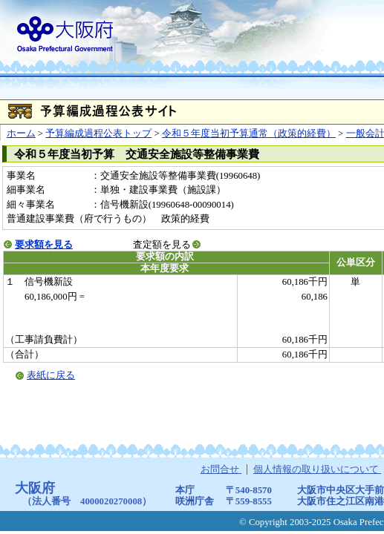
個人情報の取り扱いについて (317, 469)
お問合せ (221, 469)
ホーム (21, 133)
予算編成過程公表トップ (98, 133)
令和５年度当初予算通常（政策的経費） (249, 133)
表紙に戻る (51, 375)
